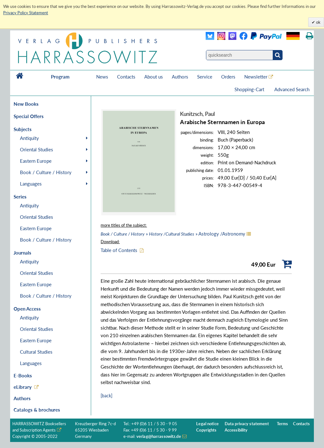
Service (204, 76)
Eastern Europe (36, 161)
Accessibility (236, 430)
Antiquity (29, 138)
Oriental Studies (36, 149)
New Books (26, 104)
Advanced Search (291, 89)
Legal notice (207, 423)
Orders (228, 76)
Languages (31, 183)
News (102, 76)
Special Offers (29, 116)
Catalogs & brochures (37, 410)
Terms (282, 423)
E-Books (23, 375)
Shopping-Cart (249, 89)
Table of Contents (119, 250)
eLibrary (23, 387)
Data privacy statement (247, 423)
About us (153, 76)
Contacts (126, 76)
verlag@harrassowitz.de (158, 436)
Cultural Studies (36, 352)
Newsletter (255, 76)
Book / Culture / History (46, 172)
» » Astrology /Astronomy (173, 234)
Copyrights (206, 430)
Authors (180, 76)
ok (318, 22)
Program (60, 76)
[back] (106, 395)
